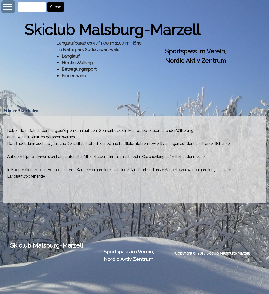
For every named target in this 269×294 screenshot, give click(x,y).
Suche (55, 7)
